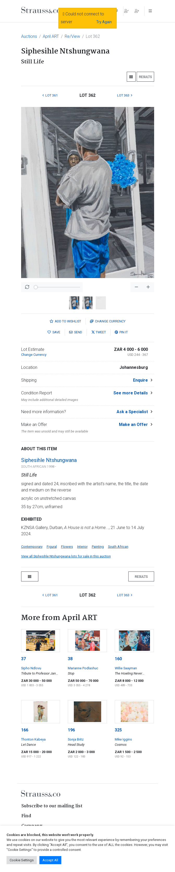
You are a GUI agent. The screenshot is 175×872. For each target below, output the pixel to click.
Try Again (104, 22)
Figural (52, 547)
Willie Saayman (126, 668)
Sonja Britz (76, 739)
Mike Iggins (123, 739)
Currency (107, 321)
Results (145, 77)
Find (26, 816)
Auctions (29, 36)
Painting (98, 547)
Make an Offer (133, 424)
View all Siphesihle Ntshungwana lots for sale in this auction (66, 556)
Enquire (140, 380)
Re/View (72, 36)
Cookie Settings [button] (22, 860)
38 (70, 658)
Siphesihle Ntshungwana (49, 460)
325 (118, 729)
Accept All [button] (50, 860)
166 (24, 729)
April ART (51, 36)
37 (23, 658)
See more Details (130, 392)
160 (118, 658)
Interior (82, 547)
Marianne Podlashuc (83, 668)
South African (118, 547)
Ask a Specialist (132, 411)
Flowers (67, 547)
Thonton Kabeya (33, 739)
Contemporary (32, 547)
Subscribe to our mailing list (51, 806)
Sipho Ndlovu (31, 668)
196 (71, 729)
